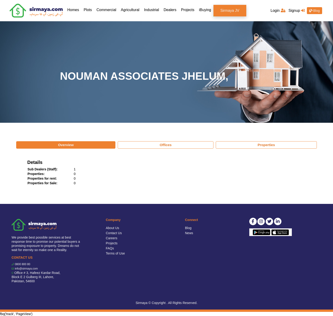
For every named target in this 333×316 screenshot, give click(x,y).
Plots (88, 10)
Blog (314, 10)
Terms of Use (115, 253)
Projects (187, 10)
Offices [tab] (166, 145)
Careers (111, 238)
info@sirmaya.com (26, 268)
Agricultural (130, 10)
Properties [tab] (266, 145)
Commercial (106, 10)
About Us (112, 228)
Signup (296, 10)
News (189, 233)
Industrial (151, 10)
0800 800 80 (22, 264)
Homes (74, 9)
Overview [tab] (66, 145)
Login (278, 10)
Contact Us (114, 233)
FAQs (110, 248)
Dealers (170, 10)
